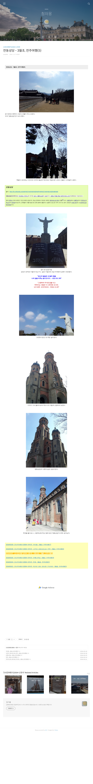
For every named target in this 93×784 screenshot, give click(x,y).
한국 (17, 673)
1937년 (69, 200)
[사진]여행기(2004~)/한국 (11, 47)
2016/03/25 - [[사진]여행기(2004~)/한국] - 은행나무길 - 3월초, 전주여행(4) (30, 584)
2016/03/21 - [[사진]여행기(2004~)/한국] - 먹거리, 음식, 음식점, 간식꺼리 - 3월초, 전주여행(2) (36, 592)
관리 (56, 37)
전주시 (26, 196)
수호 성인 (74, 202)
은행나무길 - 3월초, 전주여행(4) (13, 681)
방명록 (43, 37)
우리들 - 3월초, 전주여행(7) (12, 677)
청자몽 (46, 14)
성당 (46, 196)
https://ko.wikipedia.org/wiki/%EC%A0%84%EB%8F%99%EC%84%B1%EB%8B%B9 (34, 191)
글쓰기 (37, 37)
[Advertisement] (46, 357)
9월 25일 (57, 196)
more (88, 699)
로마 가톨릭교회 (38, 196)
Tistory (56, 756)
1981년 (53, 196)
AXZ (46, 756)
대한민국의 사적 (65, 196)
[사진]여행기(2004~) (10, 673)
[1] (62, 200)
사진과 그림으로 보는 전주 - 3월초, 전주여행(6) (16, 679)
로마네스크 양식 (54, 200)
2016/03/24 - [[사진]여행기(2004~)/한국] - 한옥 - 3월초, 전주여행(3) (28, 588)
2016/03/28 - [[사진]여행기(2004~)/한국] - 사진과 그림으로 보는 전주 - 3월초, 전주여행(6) (35, 575)
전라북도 (21, 196)
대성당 (13, 202)
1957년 (76, 200)
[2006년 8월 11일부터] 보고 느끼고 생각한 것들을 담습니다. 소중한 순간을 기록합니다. (29, 731)
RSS (49, 37)
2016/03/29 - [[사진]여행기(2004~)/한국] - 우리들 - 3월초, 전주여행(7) (28, 571)
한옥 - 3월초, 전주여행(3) (11, 683)
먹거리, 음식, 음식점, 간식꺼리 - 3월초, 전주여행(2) (17, 685)
